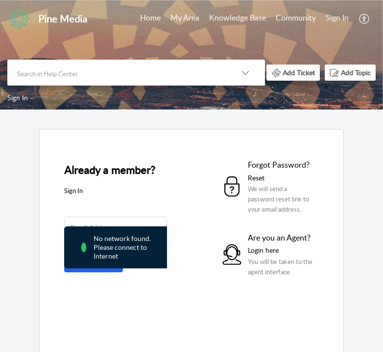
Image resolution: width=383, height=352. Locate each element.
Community (296, 17)
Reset (256, 177)
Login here (263, 250)
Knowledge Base (237, 17)
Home (150, 17)
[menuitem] (150, 18)
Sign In (337, 17)
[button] (365, 18)
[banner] (191, 55)
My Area (184, 17)
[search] (116, 73)
